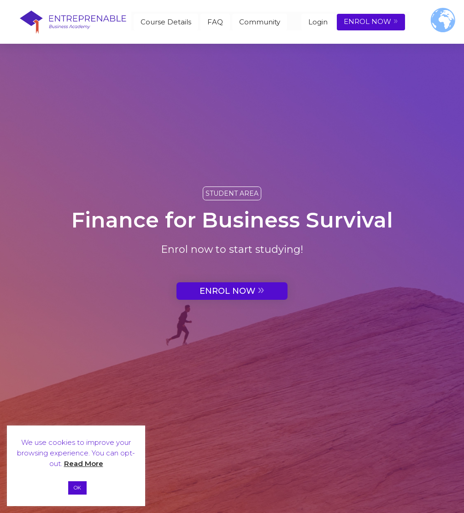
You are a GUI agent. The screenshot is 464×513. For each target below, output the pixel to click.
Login (318, 21)
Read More (83, 463)
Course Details (166, 21)
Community (259, 21)
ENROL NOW (371, 20)
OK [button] (77, 487)
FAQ (215, 21)
